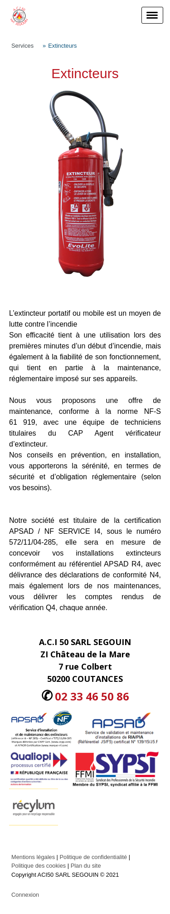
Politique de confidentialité (93, 857)
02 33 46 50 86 (92, 696)
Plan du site (86, 865)
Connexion (25, 894)
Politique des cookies (38, 865)
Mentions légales (33, 857)
